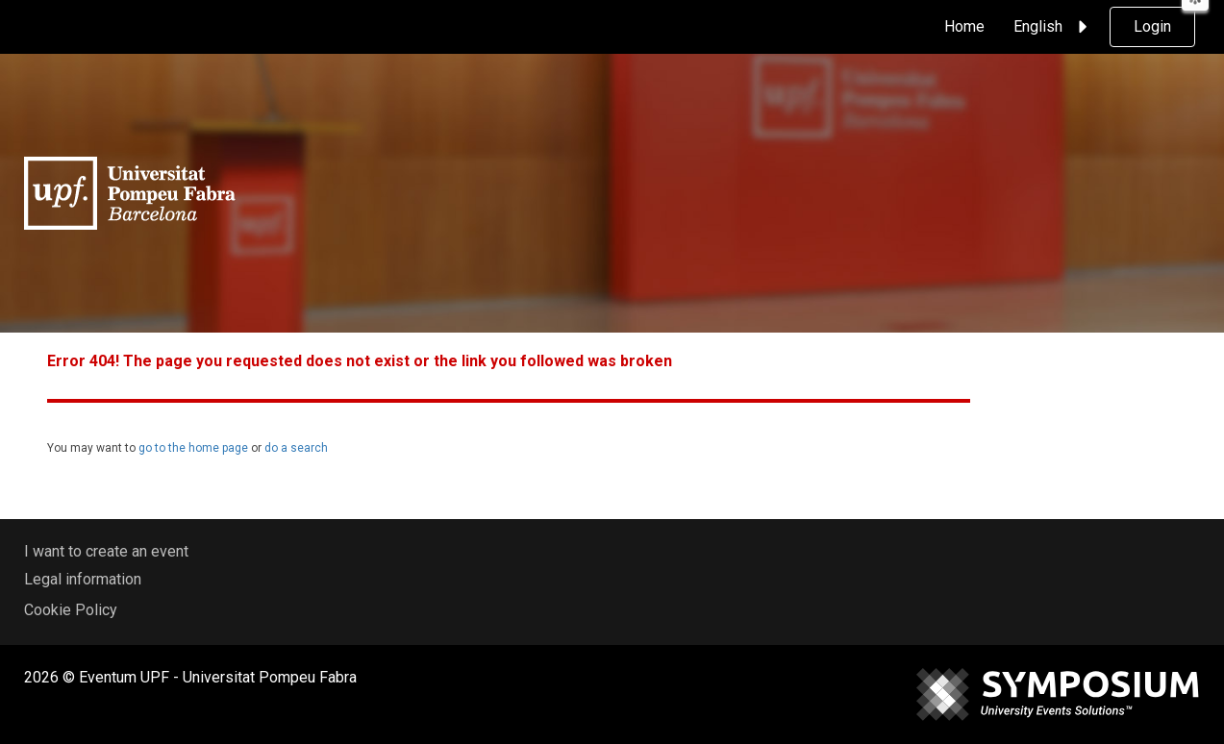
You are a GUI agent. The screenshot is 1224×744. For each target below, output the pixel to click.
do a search (296, 448)
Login (1152, 26)
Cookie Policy (70, 610)
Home (964, 26)
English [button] (1053, 26)
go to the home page (194, 448)
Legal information (82, 579)
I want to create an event (106, 551)
